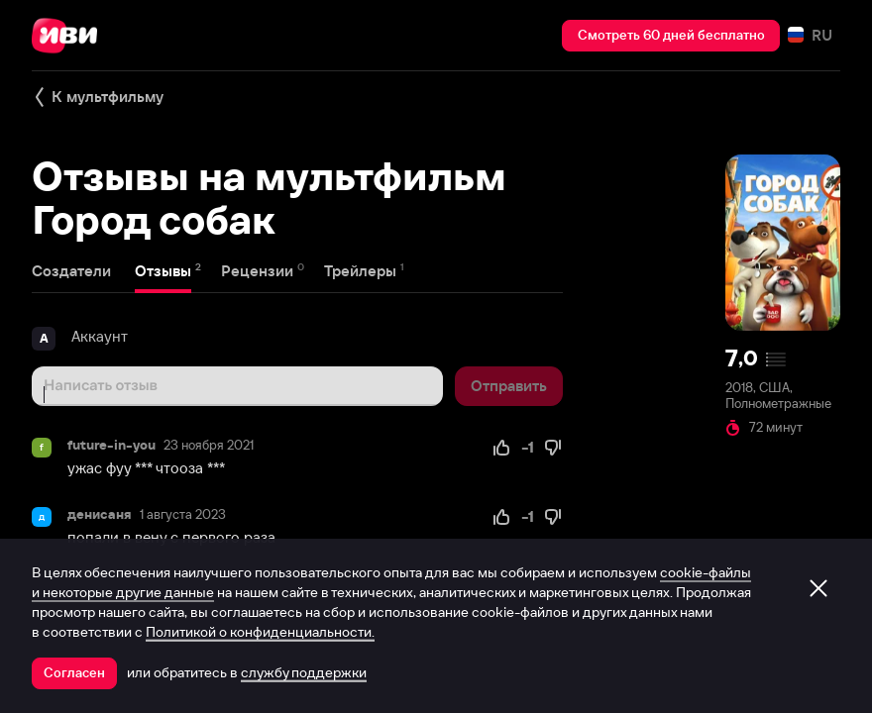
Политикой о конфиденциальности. (260, 632)
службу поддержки (304, 672)
